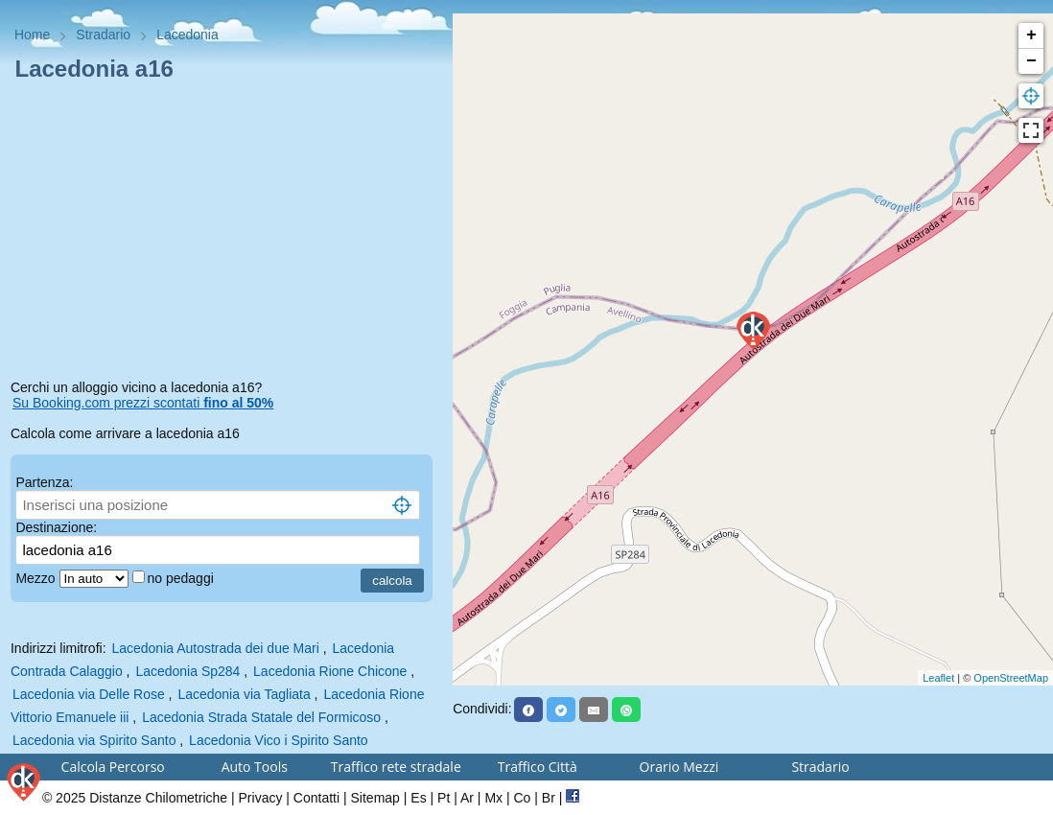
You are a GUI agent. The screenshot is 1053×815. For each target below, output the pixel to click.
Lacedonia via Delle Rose (88, 694)
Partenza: (44, 482)
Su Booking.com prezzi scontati (142, 402)
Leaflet (938, 678)
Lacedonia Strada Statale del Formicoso (261, 717)
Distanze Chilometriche (158, 797)
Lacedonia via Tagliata (243, 694)
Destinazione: (56, 527)
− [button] (1031, 61)
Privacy (261, 797)
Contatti (316, 797)
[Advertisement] (226, 234)
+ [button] (1031, 35)
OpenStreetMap (1010, 678)
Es (418, 797)
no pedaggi (183, 578)
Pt (443, 797)
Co (521, 797)
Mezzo (36, 578)
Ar (467, 797)
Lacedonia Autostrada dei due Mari (214, 648)
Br (548, 797)
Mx (493, 797)
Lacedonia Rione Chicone (330, 671)
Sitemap (375, 797)
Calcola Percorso (113, 766)
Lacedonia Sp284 (187, 671)
